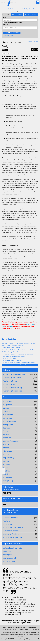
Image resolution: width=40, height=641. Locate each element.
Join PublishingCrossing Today (20, 364)
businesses (7, 478)
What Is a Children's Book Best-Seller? (13, 356)
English (6, 431)
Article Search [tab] (17, 14)
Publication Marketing (12, 537)
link (3, 326)
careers (6, 461)
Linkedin (12, 333)
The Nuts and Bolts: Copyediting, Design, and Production (19, 350)
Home (3, 9)
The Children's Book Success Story (12, 360)
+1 (6, 333)
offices (5, 468)
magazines (7, 405)
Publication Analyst (11, 531)
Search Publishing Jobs (12, 32)
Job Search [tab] (6, 14)
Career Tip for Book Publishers (11, 347)
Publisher (7, 521)
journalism (7, 438)
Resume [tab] (34, 14)
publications (8, 415)
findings (6, 435)
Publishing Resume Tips (13, 388)
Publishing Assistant (11, 518)
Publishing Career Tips (12, 391)
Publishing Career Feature (30, 9)
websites (7, 474)
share (28, 324)
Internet (6, 448)
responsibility (8, 458)
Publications (8, 524)
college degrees (9, 481)
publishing (7, 401)
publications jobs (10, 558)
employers (7, 418)
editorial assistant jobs (12, 548)
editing (6, 444)
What (5, 17)
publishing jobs (9, 421)
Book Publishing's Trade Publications (13, 352)
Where (5, 24)
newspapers (8, 425)
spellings (6, 471)
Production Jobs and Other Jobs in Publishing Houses (18, 343)
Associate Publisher (11, 534)
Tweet (9, 333)
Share (3, 333)
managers (7, 464)
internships (7, 451)
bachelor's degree (10, 441)
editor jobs (7, 555)
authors (6, 408)
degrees (6, 428)
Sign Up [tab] (27, 14)
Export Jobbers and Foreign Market (12, 345)
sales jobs (7, 551)
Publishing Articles (13, 9)
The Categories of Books (9, 358)
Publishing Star (9, 384)
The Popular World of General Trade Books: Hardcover (18, 362)
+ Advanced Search (7, 35)
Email (16, 333)
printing (6, 454)
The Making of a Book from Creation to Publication (17, 354)
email (11, 326)
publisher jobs (9, 561)
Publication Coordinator (13, 528)
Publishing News (10, 381)
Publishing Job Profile (12, 378)
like (32, 324)
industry (6, 411)
